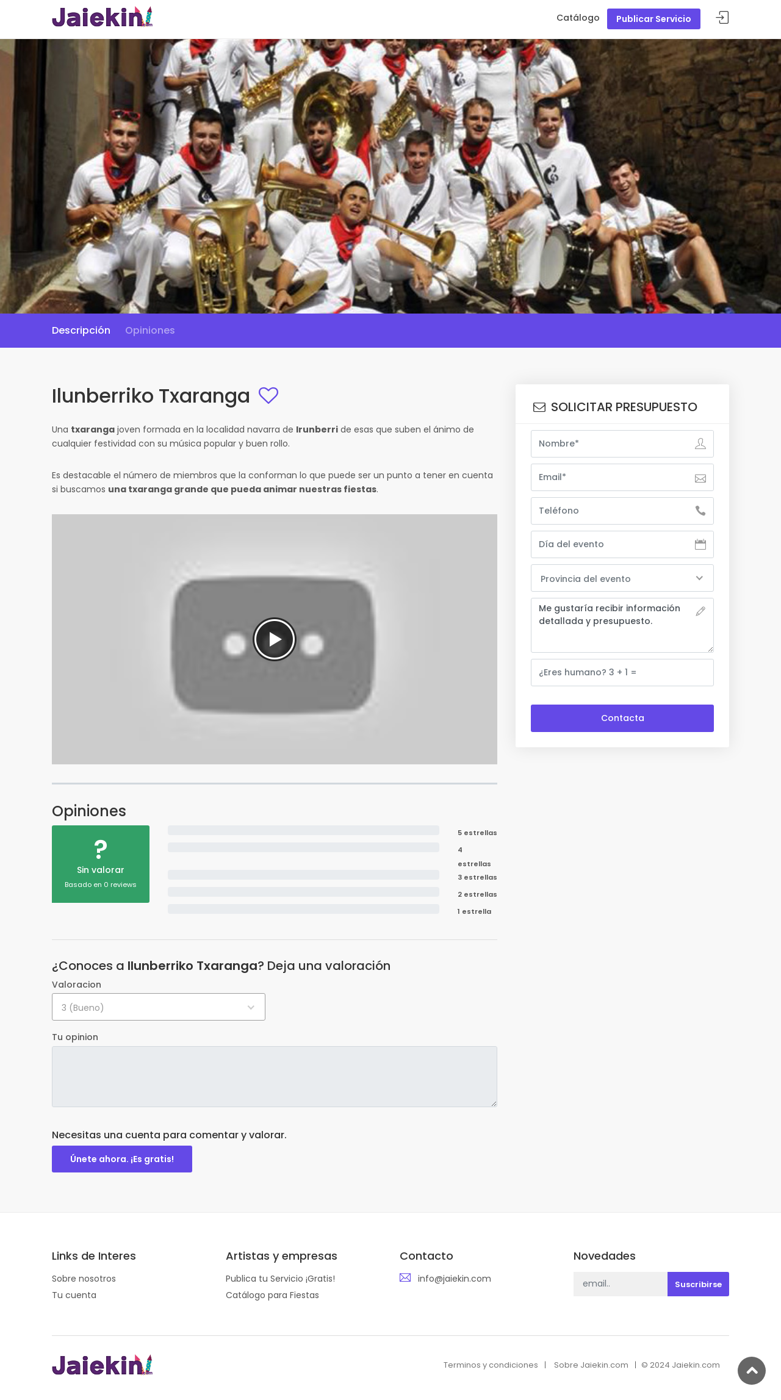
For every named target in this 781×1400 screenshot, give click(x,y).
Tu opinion (75, 1037)
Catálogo (578, 18)
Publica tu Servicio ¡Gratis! (280, 1279)
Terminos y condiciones (491, 1365)
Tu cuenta (74, 1295)
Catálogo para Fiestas (272, 1295)
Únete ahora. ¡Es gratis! (122, 1159)
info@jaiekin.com (454, 1279)
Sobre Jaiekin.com (591, 1365)
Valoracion (76, 984)
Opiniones (150, 330)
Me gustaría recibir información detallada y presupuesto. (622, 625)
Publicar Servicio (653, 19)
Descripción (81, 330)
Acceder (722, 18)
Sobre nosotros (84, 1279)
